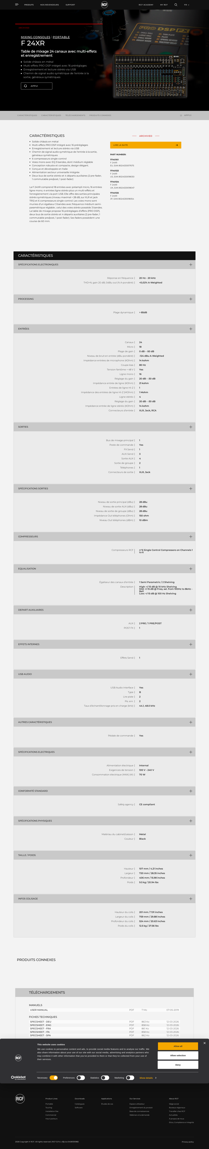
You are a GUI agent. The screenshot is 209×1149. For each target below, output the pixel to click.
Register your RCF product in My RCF (154, 1079)
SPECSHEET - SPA (40, 1035)
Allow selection (178, 1121)
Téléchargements (75, 115)
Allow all (178, 1111)
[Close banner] (205, 1109)
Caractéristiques (27, 115)
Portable (49, 1104)
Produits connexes (100, 115)
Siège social (174, 1104)
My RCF (164, 5)
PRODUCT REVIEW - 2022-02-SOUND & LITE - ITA (58, 1047)
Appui (34, 86)
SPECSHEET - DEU (40, 1021)
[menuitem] (49, 5)
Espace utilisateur (137, 1104)
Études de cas (107, 1104)
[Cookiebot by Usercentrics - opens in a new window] (18, 1143)
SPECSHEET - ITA (40, 1032)
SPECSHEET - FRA (40, 1028)
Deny (178, 1130)
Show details (146, 1143)
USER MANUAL (39, 1010)
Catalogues (79, 1104)
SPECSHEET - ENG (40, 1025)
